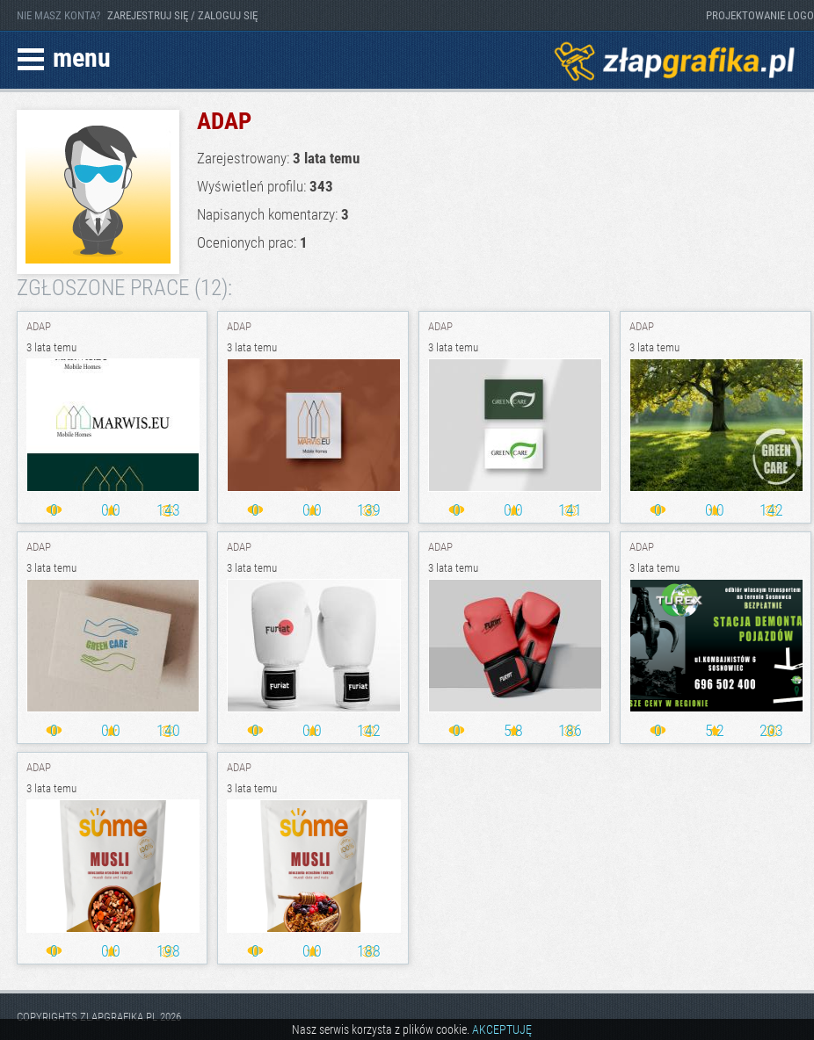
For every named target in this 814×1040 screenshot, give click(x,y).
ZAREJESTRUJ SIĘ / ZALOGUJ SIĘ (182, 15)
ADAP (38, 326)
